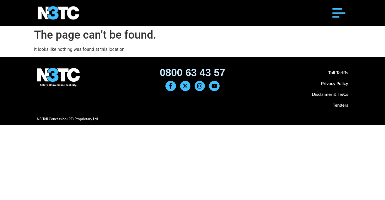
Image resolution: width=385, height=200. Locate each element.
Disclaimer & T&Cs (330, 94)
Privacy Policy (334, 83)
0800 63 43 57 (192, 72)
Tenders (340, 105)
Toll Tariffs (338, 72)
